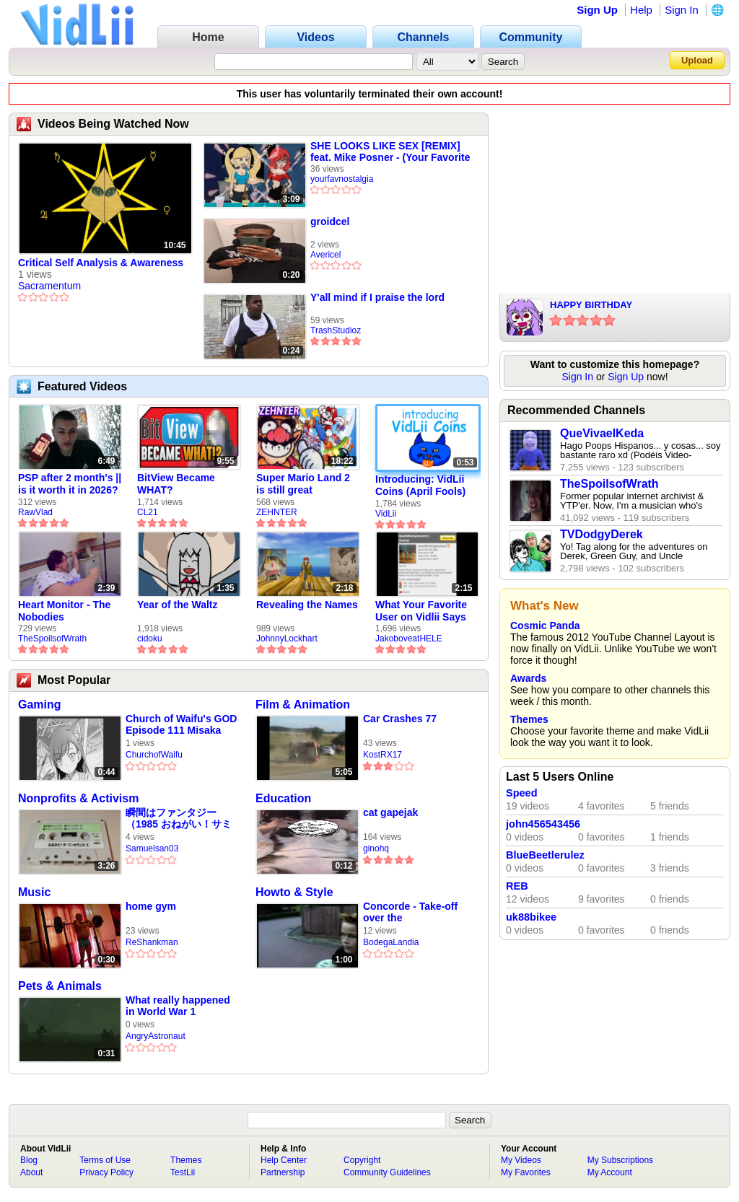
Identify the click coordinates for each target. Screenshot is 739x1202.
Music (34, 892)
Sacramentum (49, 285)
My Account (609, 1172)
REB (517, 886)
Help (641, 10)
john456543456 (543, 824)
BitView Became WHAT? (176, 484)
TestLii (182, 1172)
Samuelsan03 (152, 848)
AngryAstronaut (155, 1036)
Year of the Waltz (177, 604)
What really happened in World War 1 (178, 1005)
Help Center (284, 1160)
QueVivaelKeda (602, 433)
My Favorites (526, 1172)
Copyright (362, 1160)
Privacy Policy (106, 1172)
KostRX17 (382, 755)
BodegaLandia (391, 942)
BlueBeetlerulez (545, 855)
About (31, 1172)
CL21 (147, 512)
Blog (29, 1160)
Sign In (682, 10)
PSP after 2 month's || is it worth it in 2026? (69, 484)
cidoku (149, 638)
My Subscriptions (620, 1160)
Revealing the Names (307, 604)
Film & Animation (302, 704)
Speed (522, 793)
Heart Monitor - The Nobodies (64, 611)
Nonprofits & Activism (78, 798)
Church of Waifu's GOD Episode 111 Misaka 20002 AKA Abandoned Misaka (181, 725)
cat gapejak (390, 812)
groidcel (329, 221)
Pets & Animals (60, 986)
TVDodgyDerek (601, 534)
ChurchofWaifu (154, 755)
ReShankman (152, 942)
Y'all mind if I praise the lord (377, 297)
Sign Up (597, 10)
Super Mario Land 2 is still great (303, 484)
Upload (697, 60)
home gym (151, 906)
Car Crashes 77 (400, 718)
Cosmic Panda (545, 625)
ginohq (376, 848)
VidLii (385, 514)
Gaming (39, 704)
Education (283, 798)
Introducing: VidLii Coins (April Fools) (420, 485)
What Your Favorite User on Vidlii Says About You (421, 611)
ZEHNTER (276, 512)
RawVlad (35, 512)
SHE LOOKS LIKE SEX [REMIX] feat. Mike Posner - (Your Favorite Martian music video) (390, 151)
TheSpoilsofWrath (52, 638)
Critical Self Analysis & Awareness (100, 262)
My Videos (521, 1160)
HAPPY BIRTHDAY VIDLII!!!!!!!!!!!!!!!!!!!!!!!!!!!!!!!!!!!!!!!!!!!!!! (635, 305)
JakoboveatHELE (408, 638)
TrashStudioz (335, 330)
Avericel (325, 255)
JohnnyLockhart (287, 638)
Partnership (283, 1172)
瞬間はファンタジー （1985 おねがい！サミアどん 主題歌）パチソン (179, 818)
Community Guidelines (387, 1172)
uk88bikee (531, 917)
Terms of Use (105, 1160)
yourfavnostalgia (341, 179)
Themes (529, 719)
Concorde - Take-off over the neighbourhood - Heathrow (410, 912)
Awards (528, 678)
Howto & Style (294, 892)
